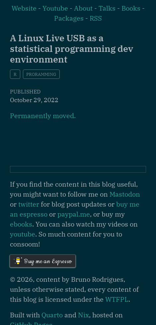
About (83, 8)
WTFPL (116, 299)
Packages (69, 18)
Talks (107, 8)
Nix (83, 314)
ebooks (21, 224)
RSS (96, 18)
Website (24, 8)
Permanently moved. (43, 115)
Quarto (52, 314)
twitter (28, 204)
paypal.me (73, 214)
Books (130, 8)
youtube (22, 234)
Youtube (55, 8)
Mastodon (125, 194)
